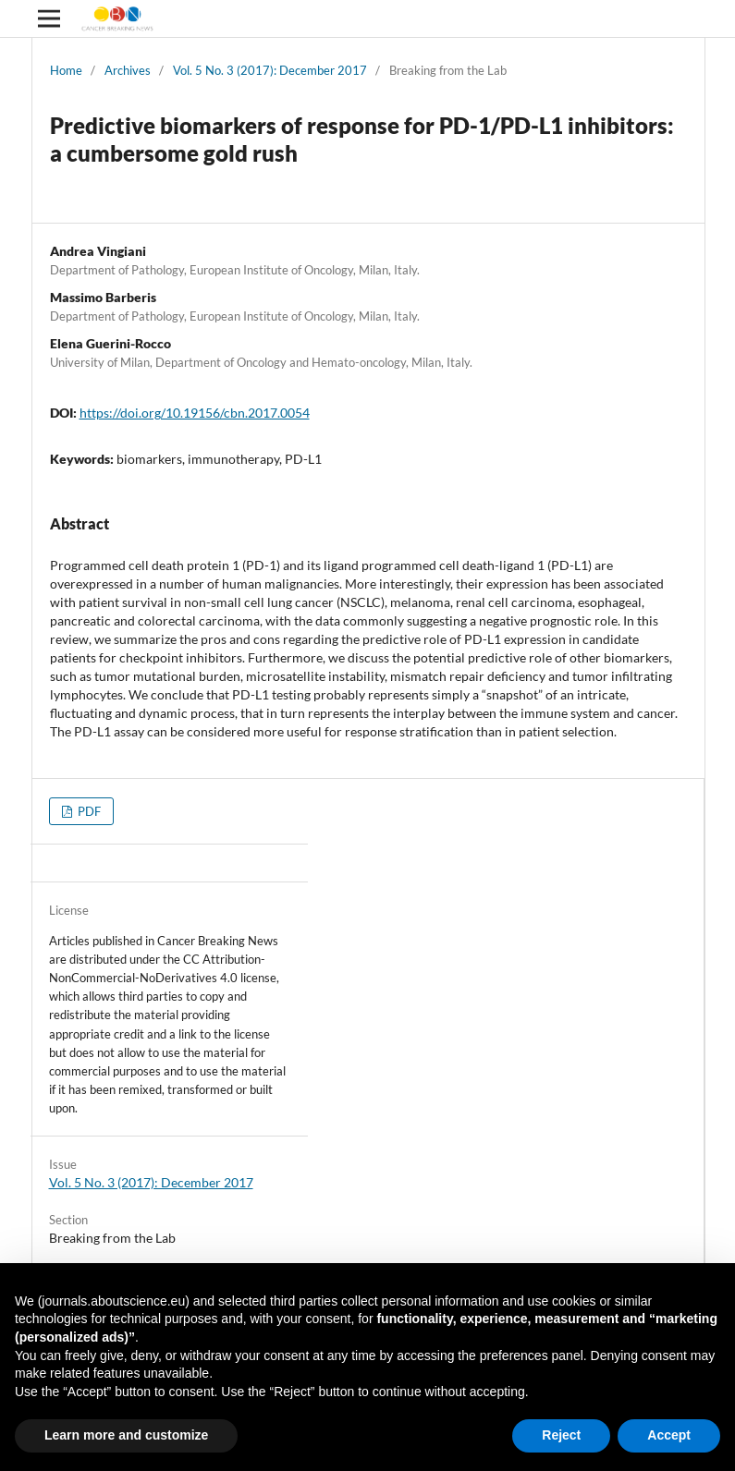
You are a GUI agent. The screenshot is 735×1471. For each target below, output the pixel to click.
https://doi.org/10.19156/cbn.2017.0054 (195, 412)
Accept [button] (669, 1435)
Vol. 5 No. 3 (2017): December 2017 (270, 70)
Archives (127, 70)
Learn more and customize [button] (126, 1435)
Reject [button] (561, 1435)
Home (66, 70)
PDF (88, 811)
